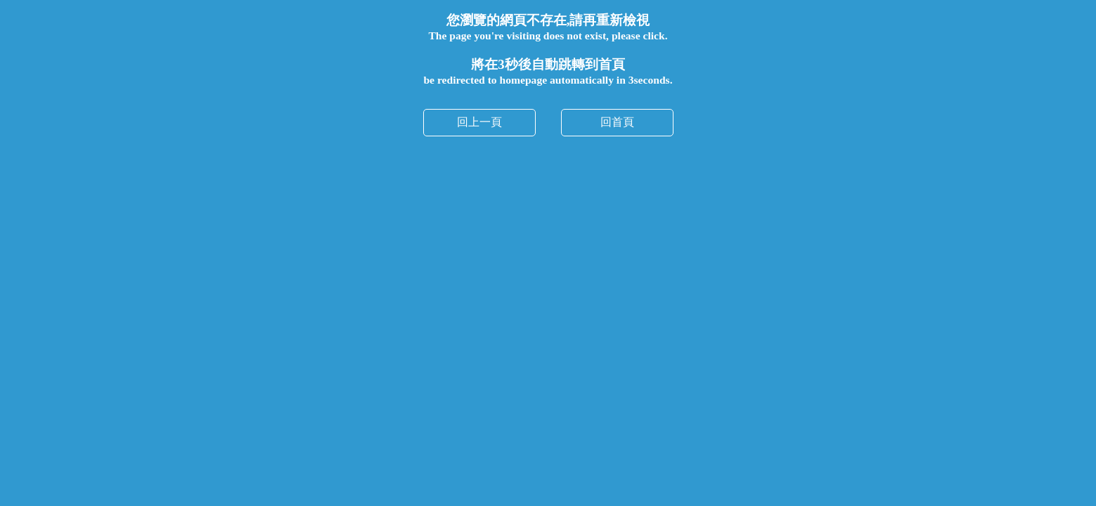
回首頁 (617, 122)
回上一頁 (479, 122)
